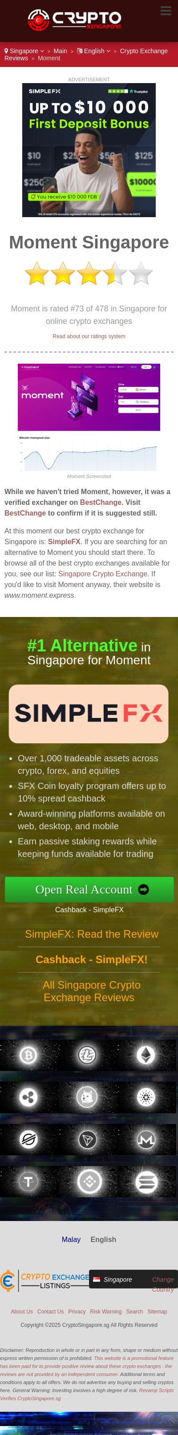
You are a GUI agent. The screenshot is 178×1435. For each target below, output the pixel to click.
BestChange (100, 502)
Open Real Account (87, 889)
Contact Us (50, 1312)
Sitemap (157, 1312)
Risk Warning (106, 1312)
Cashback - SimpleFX (92, 909)
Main (60, 51)
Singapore (24, 51)
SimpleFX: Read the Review (91, 937)
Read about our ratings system (89, 336)
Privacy (76, 1312)
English (93, 51)
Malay (71, 1239)
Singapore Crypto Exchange (102, 574)
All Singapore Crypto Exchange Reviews (92, 994)
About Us (21, 1312)
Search (134, 1312)
